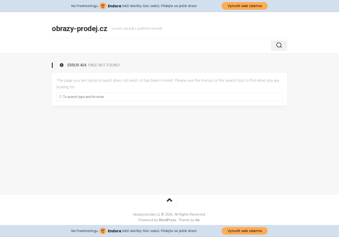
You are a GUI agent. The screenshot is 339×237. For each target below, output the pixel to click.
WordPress (167, 220)
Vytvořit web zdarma (245, 6)
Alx (197, 220)
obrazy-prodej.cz (79, 28)
